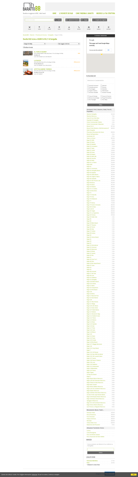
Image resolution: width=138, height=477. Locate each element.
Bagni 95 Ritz (90, 255)
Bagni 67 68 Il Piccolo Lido (93, 180)
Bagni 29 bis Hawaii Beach (94, 263)
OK (134, 474)
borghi (88, 29)
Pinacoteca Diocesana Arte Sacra (95, 132)
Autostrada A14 (91, 136)
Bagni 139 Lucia (91, 362)
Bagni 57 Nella (90, 148)
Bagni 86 (89, 221)
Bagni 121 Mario (91, 336)
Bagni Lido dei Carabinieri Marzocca (96, 388)
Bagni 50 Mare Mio (91, 156)
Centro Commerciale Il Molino (94, 122)
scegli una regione (100, 20)
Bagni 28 (89, 269)
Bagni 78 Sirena (91, 203)
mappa (86, 20)
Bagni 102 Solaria (91, 283)
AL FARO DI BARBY (40, 52)
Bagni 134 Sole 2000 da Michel (95, 354)
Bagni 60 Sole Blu (91, 158)
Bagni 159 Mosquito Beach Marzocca (96, 396)
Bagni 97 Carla (90, 265)
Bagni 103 (89, 291)
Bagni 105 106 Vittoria (92, 306)
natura (98, 29)
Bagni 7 (89, 350)
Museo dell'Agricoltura (92, 134)
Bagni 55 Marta (90, 142)
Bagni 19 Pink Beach (92, 289)
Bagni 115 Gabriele (92, 324)
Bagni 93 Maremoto (92, 249)
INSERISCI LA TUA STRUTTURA (105, 13)
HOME (54, 13)
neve (59, 29)
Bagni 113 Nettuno (91, 320)
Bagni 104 (89, 299)
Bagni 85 (89, 219)
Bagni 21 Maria (90, 285)
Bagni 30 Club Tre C (92, 259)
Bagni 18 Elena (90, 293)
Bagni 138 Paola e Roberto (94, 360)
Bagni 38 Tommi (91, 227)
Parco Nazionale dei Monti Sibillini (95, 436)
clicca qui (34, 474)
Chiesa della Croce (92, 422)
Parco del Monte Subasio (93, 434)
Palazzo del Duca (91, 418)
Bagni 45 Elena (90, 184)
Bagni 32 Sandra (91, 253)
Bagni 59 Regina (91, 154)
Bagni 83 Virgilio (91, 211)
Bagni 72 (89, 192)
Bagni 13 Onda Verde (92, 308)
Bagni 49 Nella (90, 160)
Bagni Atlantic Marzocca (93, 390)
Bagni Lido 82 (90, 209)
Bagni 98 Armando (91, 271)
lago (69, 29)
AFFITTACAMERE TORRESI (43, 69)
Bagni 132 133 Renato (92, 352)
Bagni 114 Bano (91, 322)
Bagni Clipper (90, 372)
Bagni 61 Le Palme (91, 162)
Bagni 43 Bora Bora (92, 190)
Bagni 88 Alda (90, 229)
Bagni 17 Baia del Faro (93, 295)
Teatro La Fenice (91, 138)
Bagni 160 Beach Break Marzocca (95, 398)
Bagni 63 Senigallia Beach (93, 170)
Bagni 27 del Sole (91, 273)
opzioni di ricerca (74, 20)
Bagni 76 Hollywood (92, 199)
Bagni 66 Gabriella (91, 178)
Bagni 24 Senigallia (92, 279)
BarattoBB (26, 35)
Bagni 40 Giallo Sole (92, 217)
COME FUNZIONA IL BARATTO (85, 13)
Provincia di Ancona (41, 35)
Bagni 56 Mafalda (91, 144)
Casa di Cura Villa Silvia (93, 118)
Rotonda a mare (91, 412)
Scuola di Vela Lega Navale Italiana (96, 394)
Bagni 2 (89, 376)
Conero (88, 430)
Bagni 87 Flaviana (91, 225)
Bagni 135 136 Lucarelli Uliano (94, 356)
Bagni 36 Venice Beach (93, 237)
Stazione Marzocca (92, 116)
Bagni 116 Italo (90, 326)
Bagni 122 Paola (91, 338)
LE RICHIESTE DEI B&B (66, 13)
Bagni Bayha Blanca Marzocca (94, 378)
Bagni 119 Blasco (91, 332)
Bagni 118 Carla (91, 330)
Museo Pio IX (90, 126)
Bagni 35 (89, 241)
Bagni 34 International (92, 245)
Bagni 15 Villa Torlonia (92, 301)
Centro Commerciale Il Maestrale (95, 124)
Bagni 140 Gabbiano (92, 364)
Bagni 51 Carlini (91, 150)
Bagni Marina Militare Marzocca (95, 386)
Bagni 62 (89, 166)
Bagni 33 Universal (91, 247)
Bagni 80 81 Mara (91, 207)
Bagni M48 (89, 164)
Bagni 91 (89, 239)
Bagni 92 (89, 243)
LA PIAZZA (37, 60)
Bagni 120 (89, 334)
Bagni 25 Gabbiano (92, 277)
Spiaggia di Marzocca (92, 400)
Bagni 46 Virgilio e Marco (93, 176)
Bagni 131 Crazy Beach (93, 348)
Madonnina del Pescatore (93, 424)
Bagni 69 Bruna (91, 182)
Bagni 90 (89, 235)
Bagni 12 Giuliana (91, 312)
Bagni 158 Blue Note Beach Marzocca (96, 392)
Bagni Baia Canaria (92, 384)
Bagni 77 (89, 201)
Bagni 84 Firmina (91, 215)
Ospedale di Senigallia (92, 120)
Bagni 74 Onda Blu (91, 194)
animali (108, 29)
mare (29, 29)
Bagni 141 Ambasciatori (93, 366)
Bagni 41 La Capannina (93, 213)
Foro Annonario (91, 416)
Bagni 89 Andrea (91, 233)
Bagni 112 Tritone (91, 318)
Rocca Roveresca (91, 414)
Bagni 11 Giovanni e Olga (93, 314)
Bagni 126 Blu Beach (92, 342)
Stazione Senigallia (92, 114)
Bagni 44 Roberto (91, 186)
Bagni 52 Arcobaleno (92, 146)
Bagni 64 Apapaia (91, 172)
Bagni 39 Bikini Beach (92, 223)
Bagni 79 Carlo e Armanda (93, 205)
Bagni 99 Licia (90, 275)
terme (78, 29)
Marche (32, 35)
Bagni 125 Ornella (91, 340)
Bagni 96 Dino (90, 261)
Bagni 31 (89, 257)
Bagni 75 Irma (90, 196)
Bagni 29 (89, 267)
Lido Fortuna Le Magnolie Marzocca (96, 406)
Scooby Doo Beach (92, 374)
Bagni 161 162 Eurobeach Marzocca (96, 402)
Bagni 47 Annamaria (92, 168)
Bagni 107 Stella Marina (93, 310)
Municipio (89, 420)
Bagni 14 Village (91, 304)
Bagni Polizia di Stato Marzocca (95, 382)
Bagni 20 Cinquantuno (92, 287)
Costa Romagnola (91, 432)
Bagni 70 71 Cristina (92, 188)
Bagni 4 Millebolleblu (92, 368)
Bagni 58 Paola (90, 152)
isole (39, 29)
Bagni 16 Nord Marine (92, 297)
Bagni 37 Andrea (91, 231)
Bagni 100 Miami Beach (93, 281)
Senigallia (50, 35)
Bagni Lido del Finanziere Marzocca (96, 380)
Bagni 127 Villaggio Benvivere (94, 344)
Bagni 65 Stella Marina (92, 174)
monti (49, 29)
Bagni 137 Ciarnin (91, 358)
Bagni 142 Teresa (91, 370)
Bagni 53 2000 (90, 140)
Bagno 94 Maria (91, 251)
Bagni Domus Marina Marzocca (95, 404)
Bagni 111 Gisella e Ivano (93, 316)
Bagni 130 (89, 346)
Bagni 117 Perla (91, 328)
